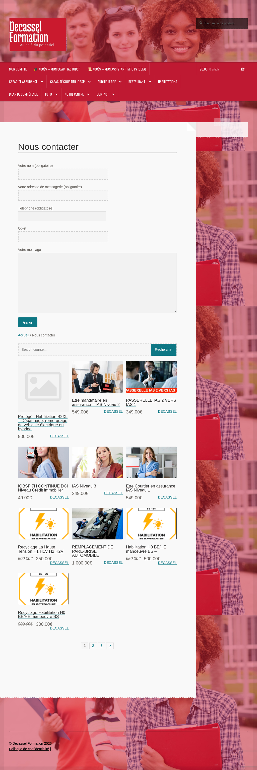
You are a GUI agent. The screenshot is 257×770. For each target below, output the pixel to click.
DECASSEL (59, 436)
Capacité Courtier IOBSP (67, 81)
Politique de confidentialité (29, 749)
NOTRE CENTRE (74, 94)
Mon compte (18, 69)
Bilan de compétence (23, 94)
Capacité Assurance (23, 81)
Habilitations (167, 81)
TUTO (48, 94)
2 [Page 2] (93, 646)
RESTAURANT (136, 81)
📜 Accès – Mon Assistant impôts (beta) (117, 69)
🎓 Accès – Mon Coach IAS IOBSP (57, 69)
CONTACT (103, 94)
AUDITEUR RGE (107, 81)
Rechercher (164, 350)
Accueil (23, 335)
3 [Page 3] (102, 646)
